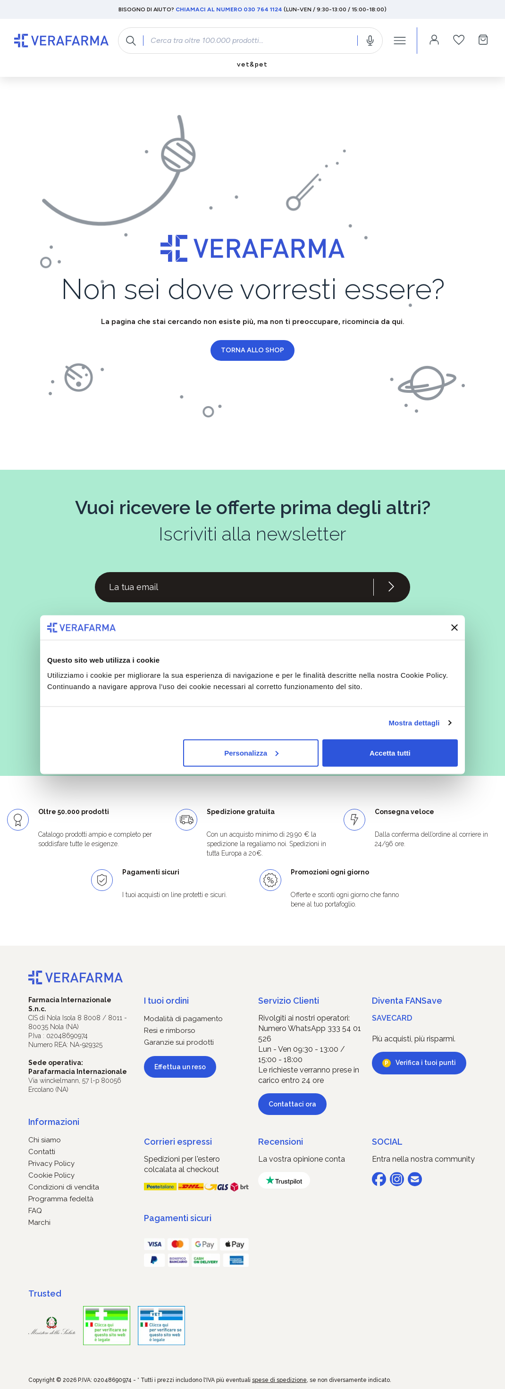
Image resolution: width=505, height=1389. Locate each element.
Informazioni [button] (53, 1122)
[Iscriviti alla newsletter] (391, 587)
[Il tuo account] (434, 40)
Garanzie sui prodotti (179, 1042)
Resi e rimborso (169, 1030)
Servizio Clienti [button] (288, 1001)
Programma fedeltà (60, 1199)
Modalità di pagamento (183, 1019)
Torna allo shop (252, 350)
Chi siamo (44, 1140)
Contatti (41, 1152)
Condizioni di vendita (63, 1187)
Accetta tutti (390, 753)
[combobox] (250, 40)
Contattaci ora (292, 1104)
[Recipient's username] (234, 587)
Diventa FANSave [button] (407, 1001)
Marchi (39, 1222)
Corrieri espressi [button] (178, 1142)
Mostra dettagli (413, 723)
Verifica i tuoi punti (426, 1062)
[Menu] (399, 40)
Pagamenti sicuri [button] (177, 1218)
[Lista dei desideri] (458, 41)
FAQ (35, 1210)
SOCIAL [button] (387, 1142)
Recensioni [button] (280, 1142)
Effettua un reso (180, 1067)
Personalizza (251, 753)
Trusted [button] (44, 1293)
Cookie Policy (51, 1175)
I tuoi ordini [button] (166, 1001)
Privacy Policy (51, 1163)
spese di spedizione (279, 1380)
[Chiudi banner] (454, 627)
